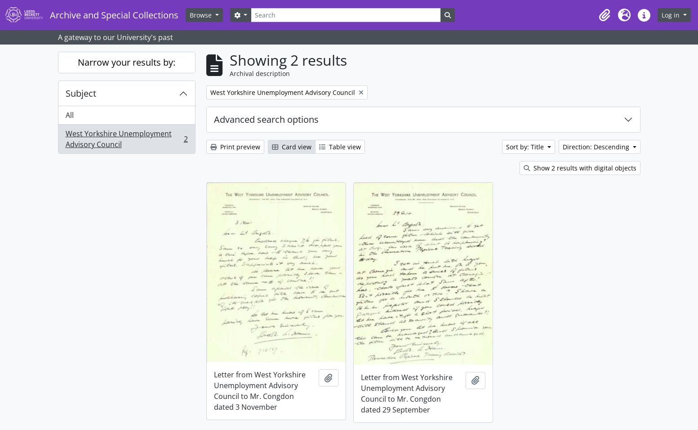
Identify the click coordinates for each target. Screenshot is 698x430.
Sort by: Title (526, 147)
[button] (604, 15)
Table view (340, 147)
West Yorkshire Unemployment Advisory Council (126, 139)
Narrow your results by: (126, 62)
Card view (291, 147)
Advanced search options (266, 119)
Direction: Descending (597, 147)
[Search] (345, 15)
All (70, 115)
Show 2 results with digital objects (580, 168)
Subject (81, 93)
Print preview (235, 147)
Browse (201, 15)
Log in (671, 15)
